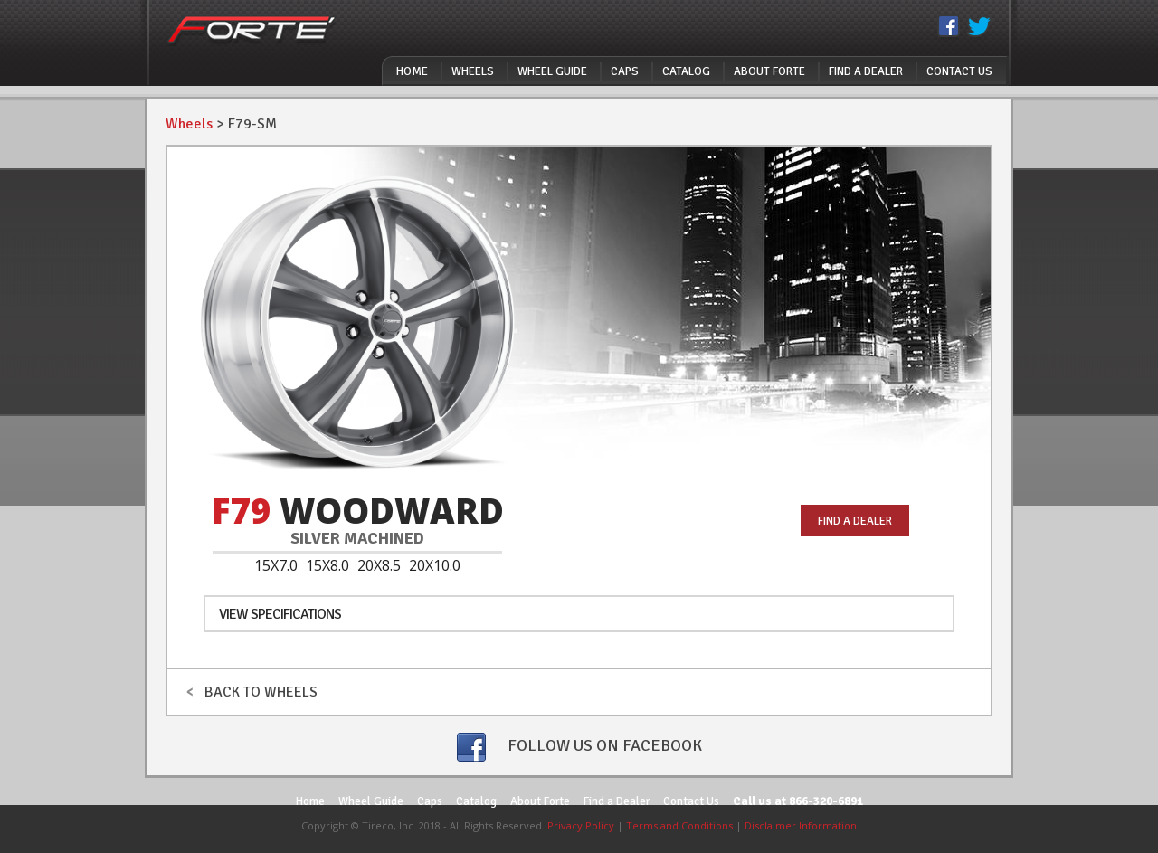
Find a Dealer (866, 71)
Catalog (686, 71)
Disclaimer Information (801, 825)
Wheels (472, 71)
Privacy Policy (580, 825)
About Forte (769, 71)
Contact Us (959, 71)
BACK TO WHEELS (251, 692)
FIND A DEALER (855, 521)
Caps (625, 71)
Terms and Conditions (679, 825)
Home (412, 71)
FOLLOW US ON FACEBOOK (579, 747)
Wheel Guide (552, 71)
